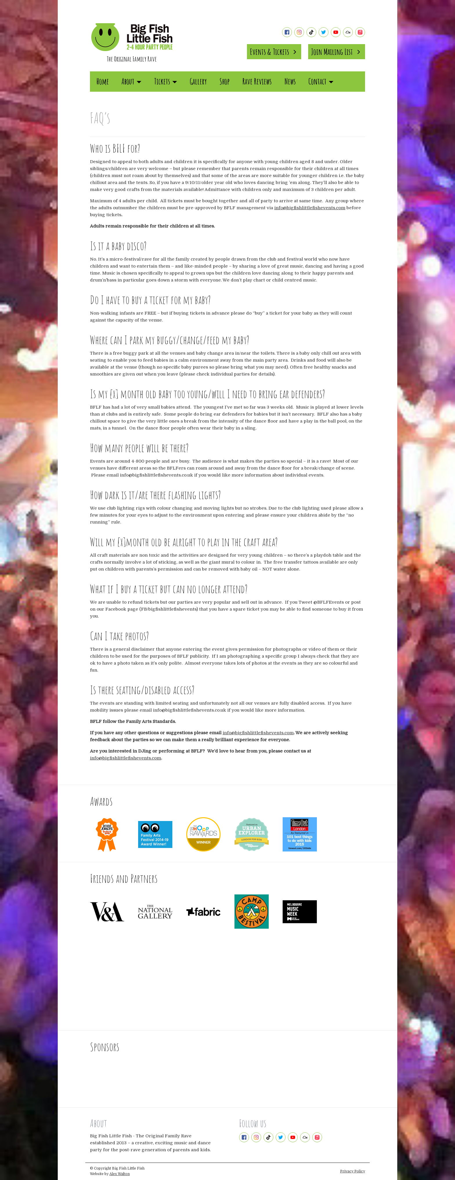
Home (102, 81)
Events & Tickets (274, 51)
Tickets (165, 81)
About (131, 81)
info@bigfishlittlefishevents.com (309, 207)
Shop (224, 81)
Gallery (198, 81)
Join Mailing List (336, 51)
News (290, 81)
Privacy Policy (352, 1171)
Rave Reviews (257, 81)
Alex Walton (119, 1174)
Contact (320, 81)
